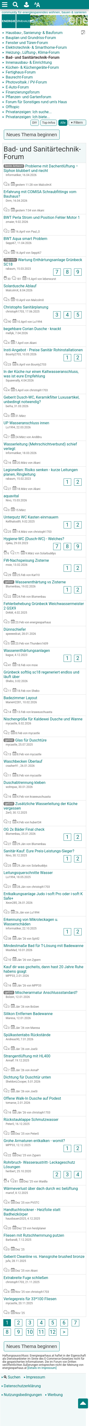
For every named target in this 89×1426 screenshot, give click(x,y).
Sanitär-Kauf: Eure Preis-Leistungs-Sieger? (39, 851)
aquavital (11, 496)
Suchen (10, 1377)
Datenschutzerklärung (21, 1386)
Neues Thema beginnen (31, 134)
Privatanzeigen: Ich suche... (28, 112)
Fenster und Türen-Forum (26, 42)
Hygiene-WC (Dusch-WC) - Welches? (34, 539)
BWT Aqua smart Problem (25, 238)
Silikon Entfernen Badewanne (28, 1013)
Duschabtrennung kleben (25, 782)
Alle (63, 122)
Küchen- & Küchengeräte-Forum (32, 67)
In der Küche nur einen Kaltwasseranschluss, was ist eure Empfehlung (41, 373)
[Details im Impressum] (41, 1368)
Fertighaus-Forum (20, 72)
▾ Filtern (77, 122)
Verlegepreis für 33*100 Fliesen (30, 1299)
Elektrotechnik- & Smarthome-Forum (36, 47)
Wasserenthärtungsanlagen (27, 650)
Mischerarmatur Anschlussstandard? (40, 992)
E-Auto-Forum (17, 87)
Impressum (34, 1377)
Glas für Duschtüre (25, 740)
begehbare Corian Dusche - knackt (32, 329)
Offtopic (12, 107)
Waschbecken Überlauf (23, 761)
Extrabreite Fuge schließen (26, 1277)
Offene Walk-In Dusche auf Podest (32, 1098)
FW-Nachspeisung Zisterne (26, 560)
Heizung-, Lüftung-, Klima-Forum (32, 52)
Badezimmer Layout (20, 698)
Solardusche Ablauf (20, 286)
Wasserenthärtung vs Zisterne (35, 582)
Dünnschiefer (15, 629)
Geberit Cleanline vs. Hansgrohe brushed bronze (44, 1256)
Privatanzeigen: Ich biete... (27, 117)
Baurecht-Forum (19, 77)
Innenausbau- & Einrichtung (28, 62)
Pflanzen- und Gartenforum (28, 97)
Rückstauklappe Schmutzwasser (31, 1119)
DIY (34, 122)
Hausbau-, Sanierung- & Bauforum (33, 32)
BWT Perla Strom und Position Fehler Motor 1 (42, 217)
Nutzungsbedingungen (21, 1394)
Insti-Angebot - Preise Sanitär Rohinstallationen (43, 350)
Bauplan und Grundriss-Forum (30, 37)
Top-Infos (48, 122)
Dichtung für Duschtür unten (27, 1077)
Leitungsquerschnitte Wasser (28, 872)
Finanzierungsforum (22, 92)
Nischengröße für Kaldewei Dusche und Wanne (43, 719)
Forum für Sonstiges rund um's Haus (36, 102)
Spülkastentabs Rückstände (27, 1035)
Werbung (53, 1394)
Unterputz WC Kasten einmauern (31, 517)
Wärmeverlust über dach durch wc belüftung (41, 1188)
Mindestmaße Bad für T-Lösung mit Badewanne (43, 945)
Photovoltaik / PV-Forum (26, 82)
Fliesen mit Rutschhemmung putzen (34, 1235)
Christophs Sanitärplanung (26, 307)
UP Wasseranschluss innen (26, 423)
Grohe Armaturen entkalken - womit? (34, 1140)
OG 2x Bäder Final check (24, 829)
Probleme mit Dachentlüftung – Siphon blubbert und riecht (41, 168)
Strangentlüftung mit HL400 (27, 1056)
